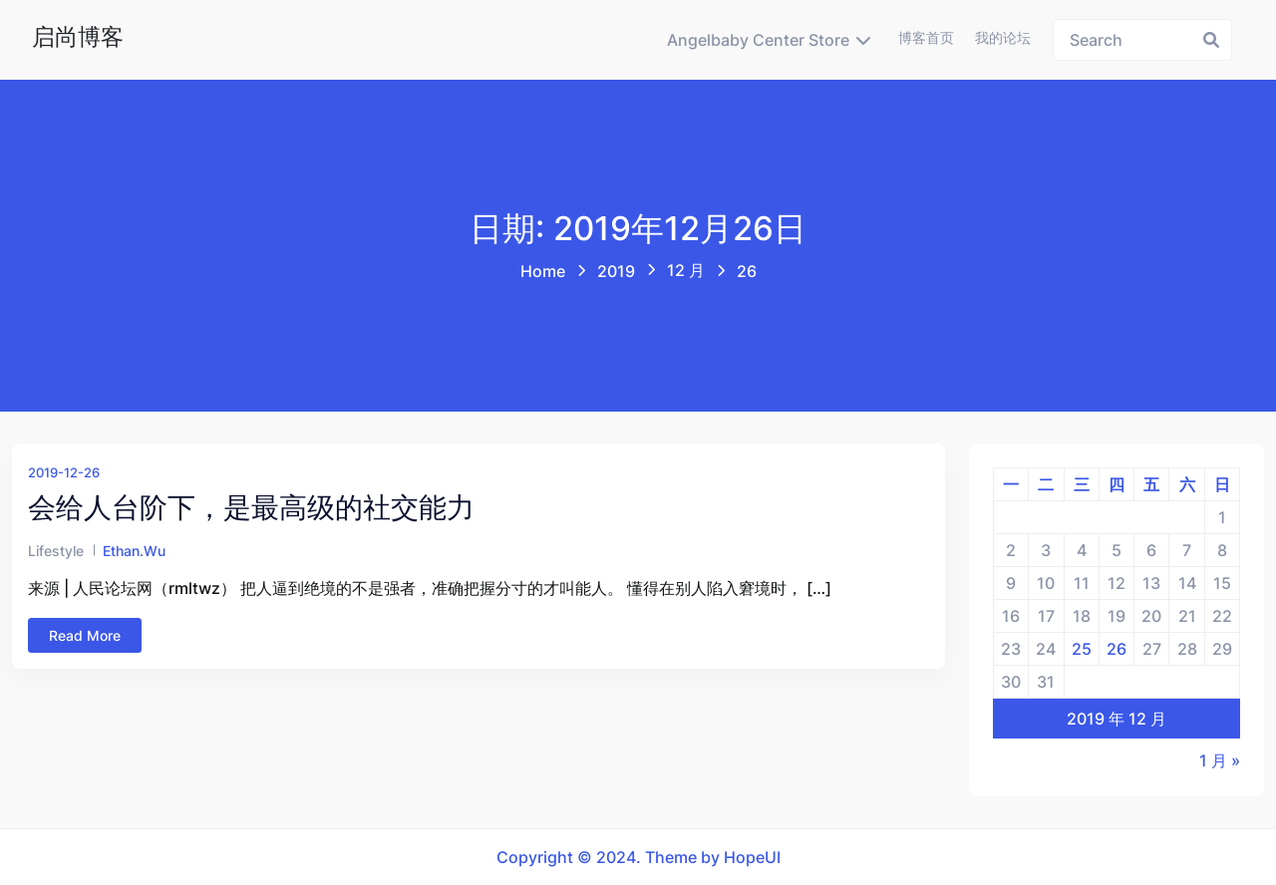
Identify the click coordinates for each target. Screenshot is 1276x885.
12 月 (686, 270)
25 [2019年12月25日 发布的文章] (1082, 649)
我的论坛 (1003, 37)
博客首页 (926, 37)
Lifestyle (56, 550)
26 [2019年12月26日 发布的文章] (1116, 649)
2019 (616, 271)
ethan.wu (134, 550)
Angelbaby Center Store (758, 40)
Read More (85, 635)
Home (542, 271)
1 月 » (1219, 760)
